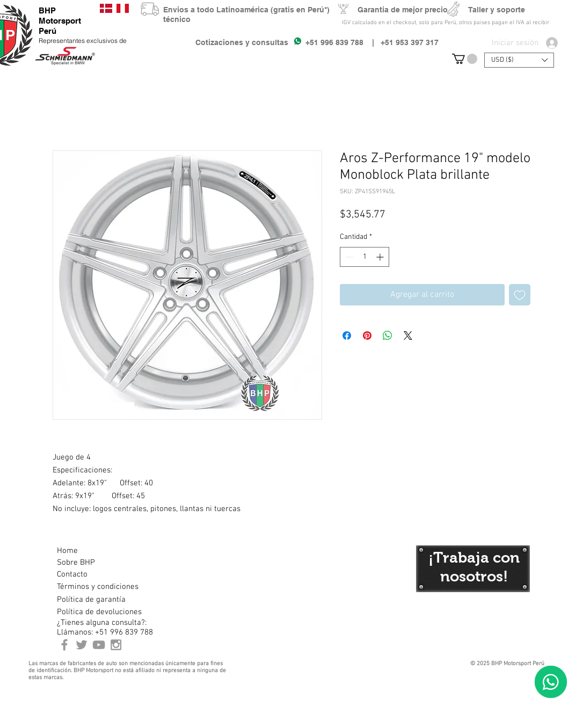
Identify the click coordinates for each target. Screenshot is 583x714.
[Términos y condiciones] (97, 587)
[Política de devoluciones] (99, 612)
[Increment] (381, 256)
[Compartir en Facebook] (346, 335)
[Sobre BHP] (95, 563)
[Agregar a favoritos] (519, 294)
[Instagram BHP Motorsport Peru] (115, 644)
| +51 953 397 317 (401, 42)
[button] (464, 59)
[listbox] (519, 60)
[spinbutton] (364, 256)
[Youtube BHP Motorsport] (98, 644)
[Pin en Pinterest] (367, 335)
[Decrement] (348, 256)
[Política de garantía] (91, 600)
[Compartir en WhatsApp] (387, 335)
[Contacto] (95, 574)
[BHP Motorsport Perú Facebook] (64, 644)
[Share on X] (408, 335)
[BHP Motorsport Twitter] (81, 644)
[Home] (95, 551)
